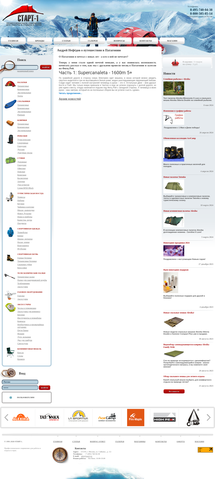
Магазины (140, 441)
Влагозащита (23, 245)
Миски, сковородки (25, 210)
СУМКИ (21, 158)
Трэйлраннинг (23, 283)
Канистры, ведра (24, 220)
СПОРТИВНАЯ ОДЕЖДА (28, 229)
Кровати (21, 359)
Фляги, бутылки (24, 213)
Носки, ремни (23, 242)
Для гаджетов (23, 185)
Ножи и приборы (24, 217)
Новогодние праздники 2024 (176, 243)
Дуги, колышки (24, 337)
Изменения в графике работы (177, 111)
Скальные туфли (24, 264)
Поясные (21, 171)
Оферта (181, 441)
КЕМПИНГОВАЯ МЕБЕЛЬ (29, 349)
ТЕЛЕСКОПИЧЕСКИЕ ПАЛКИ (31, 273)
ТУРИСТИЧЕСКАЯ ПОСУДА (30, 193)
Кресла (20, 352)
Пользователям (25, 397)
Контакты (145, 41)
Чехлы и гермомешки (26, 308)
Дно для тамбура (24, 340)
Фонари (20, 333)
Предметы (21, 223)
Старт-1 (24, 15)
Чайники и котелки (25, 207)
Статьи (66, 41)
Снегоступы (22, 343)
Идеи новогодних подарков (176, 270)
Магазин (172, 41)
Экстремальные (24, 92)
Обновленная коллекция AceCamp (179, 138)
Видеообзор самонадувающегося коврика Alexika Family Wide (186, 345)
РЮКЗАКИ (22, 136)
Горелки (20, 296)
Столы (20, 356)
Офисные (21, 168)
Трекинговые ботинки (27, 261)
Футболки (21, 249)
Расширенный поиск (25, 71)
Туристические (24, 139)
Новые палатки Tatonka (174, 177)
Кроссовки (22, 268)
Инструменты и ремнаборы (29, 318)
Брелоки (21, 315)
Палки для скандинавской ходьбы (32, 280)
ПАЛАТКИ (22, 82)
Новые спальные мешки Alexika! (178, 312)
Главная (13, 41)
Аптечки (21, 181)
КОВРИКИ (22, 120)
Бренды (39, 41)
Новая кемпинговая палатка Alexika (180, 211)
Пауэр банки (22, 330)
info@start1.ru (86, 456)
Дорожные (22, 162)
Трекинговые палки (26, 277)
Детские (21, 149)
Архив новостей (70, 99)
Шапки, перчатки (25, 239)
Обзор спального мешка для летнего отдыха (184, 376)
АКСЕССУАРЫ (24, 304)
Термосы (21, 197)
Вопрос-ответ (97, 441)
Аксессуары (22, 286)
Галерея (93, 41)
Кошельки (21, 175)
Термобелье (22, 232)
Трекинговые (23, 86)
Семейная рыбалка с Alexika (176, 79)
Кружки (20, 203)
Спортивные (22, 143)
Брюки (20, 236)
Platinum (21, 115)
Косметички (22, 178)
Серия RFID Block (25, 188)
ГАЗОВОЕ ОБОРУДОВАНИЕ (30, 292)
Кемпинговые (23, 89)
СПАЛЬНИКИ (23, 101)
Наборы (20, 200)
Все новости (174, 391)
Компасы (21, 321)
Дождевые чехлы (24, 153)
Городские (21, 146)
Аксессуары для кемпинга (28, 311)
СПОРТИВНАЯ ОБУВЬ (27, 254)
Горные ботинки (24, 258)
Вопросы (119, 41)
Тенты (20, 96)
